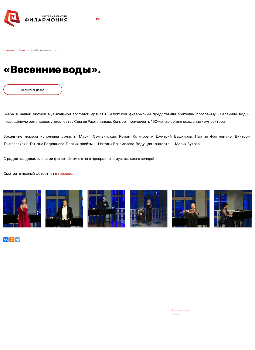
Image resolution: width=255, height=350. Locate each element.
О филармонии (30, 289)
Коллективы (118, 289)
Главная (8, 50)
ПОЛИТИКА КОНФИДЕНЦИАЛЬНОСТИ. (27, 335)
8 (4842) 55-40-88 (113, 310)
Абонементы (76, 289)
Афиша (8, 289)
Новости (24, 50)
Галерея (97, 289)
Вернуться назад (33, 90)
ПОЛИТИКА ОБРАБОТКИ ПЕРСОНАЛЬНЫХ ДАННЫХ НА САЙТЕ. (41, 340)
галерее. (65, 173)
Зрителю (139, 289)
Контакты (159, 289)
